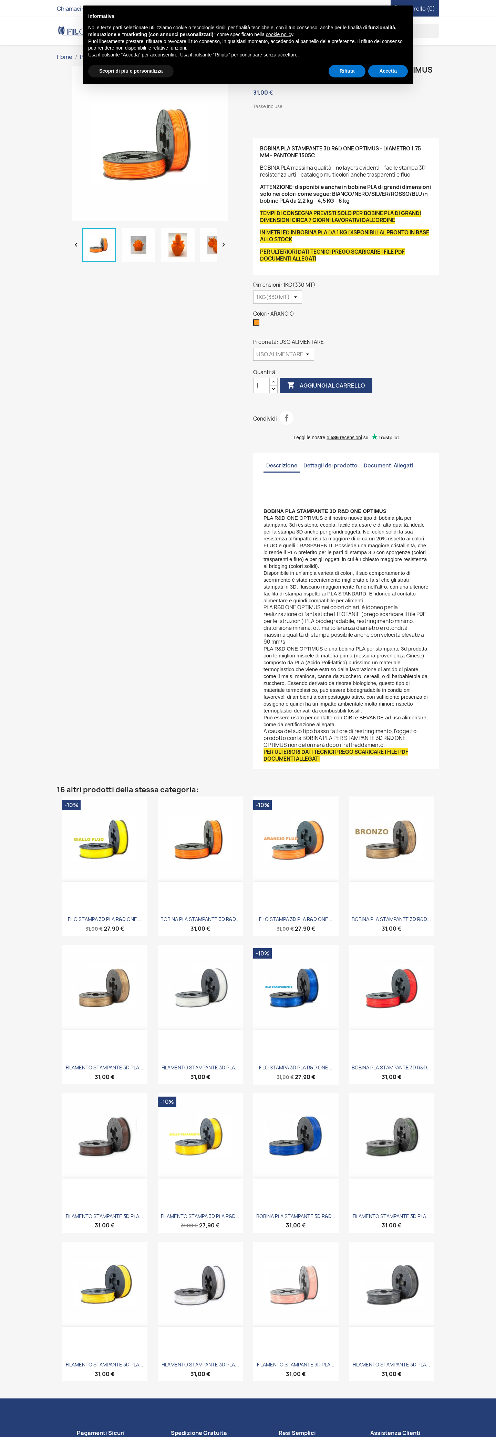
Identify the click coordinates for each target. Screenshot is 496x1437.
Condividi (286, 418)
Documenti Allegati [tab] (388, 465)
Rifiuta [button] (347, 71)
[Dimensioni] (277, 297)
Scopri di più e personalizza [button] (131, 71)
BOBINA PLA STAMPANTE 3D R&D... (200, 919)
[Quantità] (261, 385)
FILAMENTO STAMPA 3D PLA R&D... (200, 1216)
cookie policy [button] (279, 34)
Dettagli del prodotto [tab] (330, 465)
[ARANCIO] (257, 324)
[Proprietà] (283, 354)
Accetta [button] (388, 71)
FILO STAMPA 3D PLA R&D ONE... (104, 919)
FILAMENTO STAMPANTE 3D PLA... (104, 1067)
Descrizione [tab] (281, 465)
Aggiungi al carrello (326, 385)
